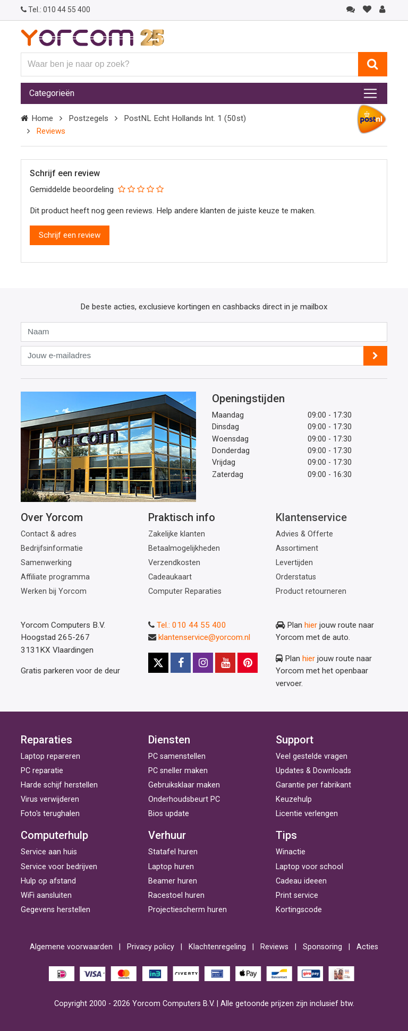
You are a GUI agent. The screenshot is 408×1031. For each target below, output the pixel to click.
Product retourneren (311, 591)
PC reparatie (42, 770)
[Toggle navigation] (370, 93)
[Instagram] (203, 663)
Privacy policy (150, 946)
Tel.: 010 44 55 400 (191, 625)
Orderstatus (296, 577)
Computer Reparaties (185, 591)
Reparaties (46, 739)
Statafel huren (173, 851)
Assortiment (297, 548)
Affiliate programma (55, 577)
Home (42, 118)
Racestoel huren (176, 895)
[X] (158, 663)
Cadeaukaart (170, 577)
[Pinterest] (247, 663)
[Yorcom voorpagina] (92, 37)
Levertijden (294, 562)
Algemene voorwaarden (71, 946)
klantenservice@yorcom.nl (204, 637)
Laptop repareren (50, 756)
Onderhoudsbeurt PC (184, 799)
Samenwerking (46, 562)
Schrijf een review (69, 235)
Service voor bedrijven (59, 866)
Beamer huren (172, 881)
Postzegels (88, 118)
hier (310, 625)
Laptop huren (171, 866)
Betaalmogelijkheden (184, 548)
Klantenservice (311, 517)
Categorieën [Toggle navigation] (51, 93)
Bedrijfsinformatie (52, 548)
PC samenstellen (177, 756)
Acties (367, 946)
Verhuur (167, 835)
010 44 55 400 (55, 9)
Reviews (274, 946)
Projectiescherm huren (187, 909)
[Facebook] (181, 663)
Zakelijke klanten (176, 534)
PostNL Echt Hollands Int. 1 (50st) (185, 118)
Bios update (168, 813)
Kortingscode (299, 909)
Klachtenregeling (217, 946)
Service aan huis (49, 851)
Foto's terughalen (50, 813)
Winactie (290, 851)
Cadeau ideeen (301, 881)
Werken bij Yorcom (54, 591)
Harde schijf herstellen (59, 785)
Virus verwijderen (50, 799)
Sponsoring (322, 946)
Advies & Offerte (304, 534)
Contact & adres (48, 534)
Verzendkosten (174, 562)
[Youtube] (225, 663)
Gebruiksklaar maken (184, 785)
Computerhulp (54, 835)
